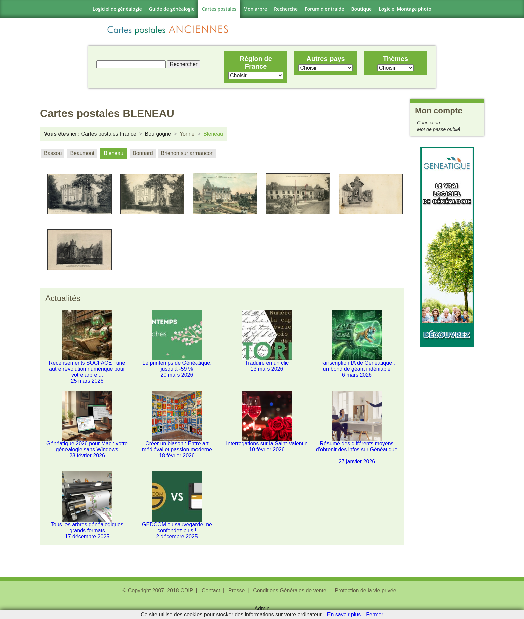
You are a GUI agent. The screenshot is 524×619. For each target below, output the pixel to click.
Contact (211, 592)
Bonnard (143, 153)
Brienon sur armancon (187, 153)
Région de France (256, 62)
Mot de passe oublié (438, 129)
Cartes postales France (108, 134)
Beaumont (82, 153)
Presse (236, 592)
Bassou (53, 153)
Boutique (361, 9)
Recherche (286, 9)
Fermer (374, 614)
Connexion (428, 122)
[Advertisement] (447, 447)
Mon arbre (255, 9)
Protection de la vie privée (365, 592)
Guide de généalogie (172, 9)
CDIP (186, 592)
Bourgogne (158, 134)
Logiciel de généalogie (117, 9)
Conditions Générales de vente (289, 592)
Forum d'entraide (324, 9)
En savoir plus (344, 614)
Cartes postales (219, 9)
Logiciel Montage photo (405, 9)
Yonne (187, 134)
